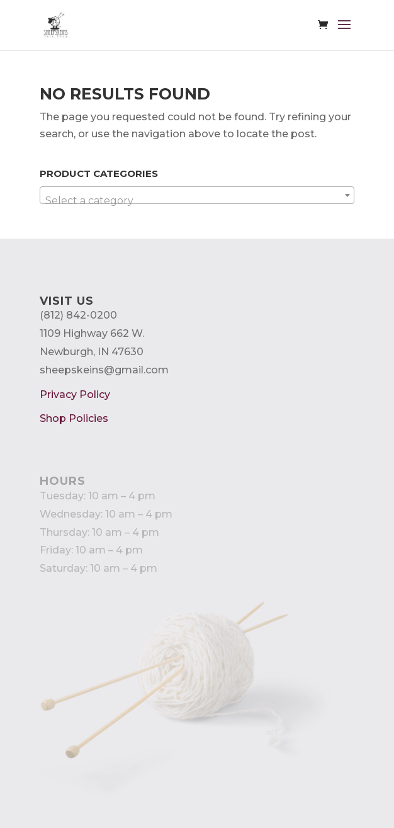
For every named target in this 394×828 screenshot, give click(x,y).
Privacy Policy (75, 394)
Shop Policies (74, 418)
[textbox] (197, 201)
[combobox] (197, 195)
